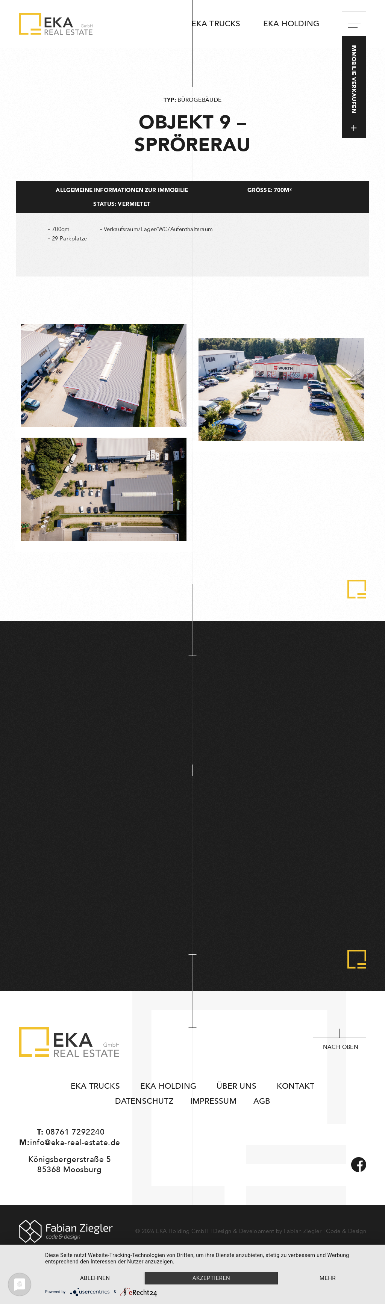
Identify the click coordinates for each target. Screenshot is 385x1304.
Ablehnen (95, 1278)
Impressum (213, 1101)
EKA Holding (291, 24)
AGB (261, 1101)
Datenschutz (144, 1101)
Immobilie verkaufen (354, 87)
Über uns (236, 1086)
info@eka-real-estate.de (75, 1142)
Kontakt (295, 1086)
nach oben (340, 1047)
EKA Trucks (216, 24)
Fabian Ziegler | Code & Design (325, 1231)
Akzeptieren (211, 1278)
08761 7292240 (75, 1132)
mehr (328, 1278)
